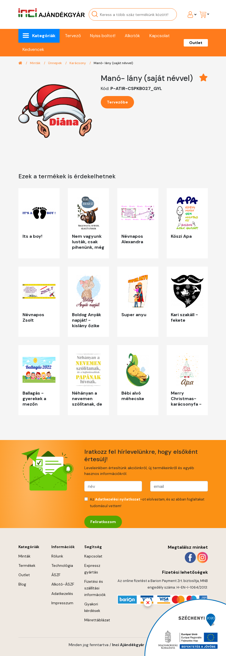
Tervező (73, 36)
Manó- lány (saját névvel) (113, 63)
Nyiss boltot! (102, 36)
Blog (22, 584)
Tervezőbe (117, 102)
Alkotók (132, 36)
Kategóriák (43, 36)
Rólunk (57, 556)
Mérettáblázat (97, 619)
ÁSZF (55, 574)
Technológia (62, 565)
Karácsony (78, 63)
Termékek (26, 565)
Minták (35, 63)
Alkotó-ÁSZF (62, 584)
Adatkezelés (62, 593)
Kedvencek (33, 49)
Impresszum (62, 602)
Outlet (195, 42)
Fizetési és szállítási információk (95, 588)
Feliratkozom (103, 521)
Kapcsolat (159, 36)
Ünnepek (55, 63)
